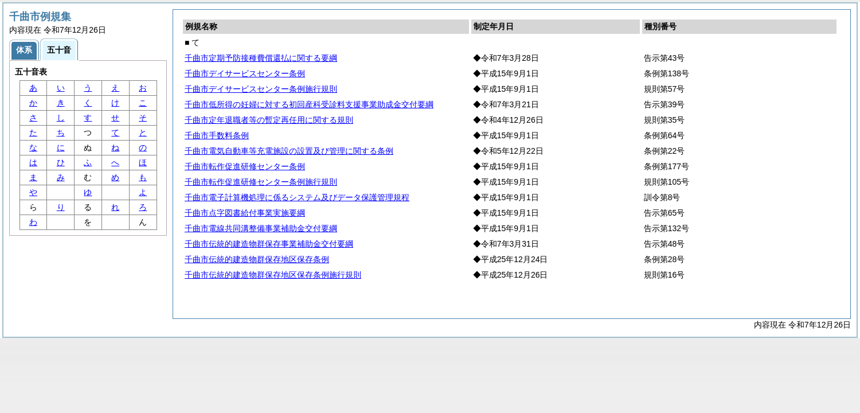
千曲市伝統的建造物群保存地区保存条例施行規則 (273, 274)
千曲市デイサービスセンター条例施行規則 (261, 88)
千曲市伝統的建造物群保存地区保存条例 (257, 259)
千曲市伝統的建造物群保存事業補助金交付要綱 (269, 243)
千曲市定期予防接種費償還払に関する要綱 (261, 58)
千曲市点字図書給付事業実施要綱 (245, 212)
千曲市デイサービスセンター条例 (245, 73)
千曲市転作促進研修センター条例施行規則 (261, 181)
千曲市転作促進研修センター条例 (245, 166)
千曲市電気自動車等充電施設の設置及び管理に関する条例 (289, 150)
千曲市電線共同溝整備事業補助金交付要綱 (261, 228)
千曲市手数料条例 (217, 135)
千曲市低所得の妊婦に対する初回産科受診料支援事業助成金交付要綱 (309, 104)
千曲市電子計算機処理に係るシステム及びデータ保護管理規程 (297, 197)
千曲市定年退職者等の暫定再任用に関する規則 (269, 119)
